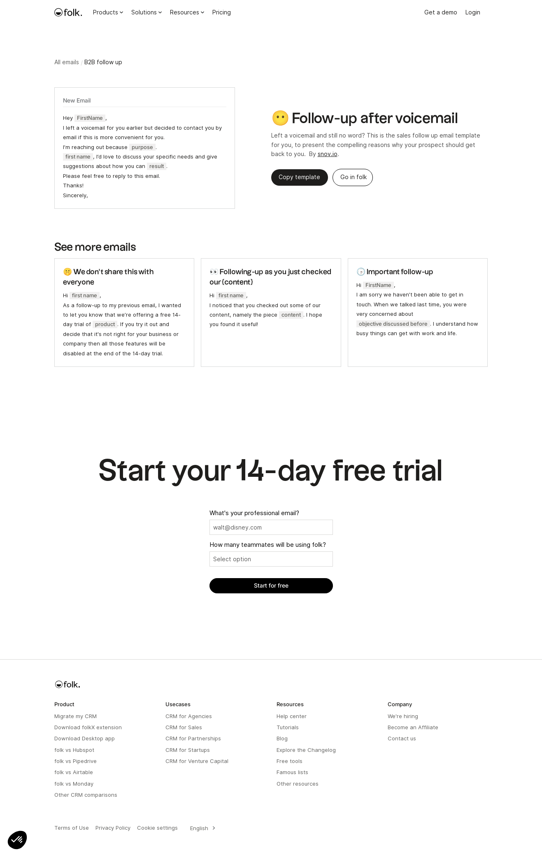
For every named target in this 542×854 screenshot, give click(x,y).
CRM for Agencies (188, 716)
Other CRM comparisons (85, 794)
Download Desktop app (84, 738)
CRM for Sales (183, 727)
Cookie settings (157, 827)
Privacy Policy (112, 827)
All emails (66, 62)
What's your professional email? (254, 513)
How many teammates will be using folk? (267, 544)
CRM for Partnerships (193, 738)
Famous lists (292, 772)
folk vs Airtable (73, 772)
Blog (282, 738)
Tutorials (288, 727)
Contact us (402, 738)
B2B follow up (103, 62)
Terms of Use (71, 827)
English (199, 828)
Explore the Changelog (306, 750)
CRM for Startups (187, 750)
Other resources (298, 783)
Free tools (289, 761)
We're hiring (403, 716)
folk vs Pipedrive (75, 761)
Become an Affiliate (413, 727)
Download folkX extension (88, 727)
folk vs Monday (73, 783)
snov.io (327, 154)
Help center (292, 716)
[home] (68, 12)
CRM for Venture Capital (196, 761)
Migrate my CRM (75, 716)
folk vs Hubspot (74, 750)
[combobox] (201, 828)
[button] (17, 840)
